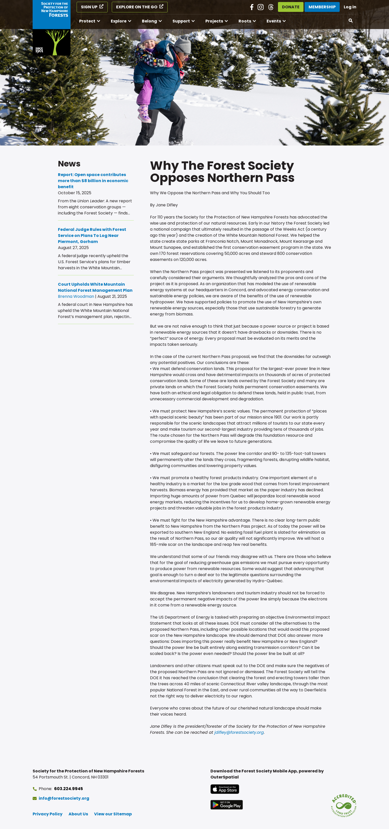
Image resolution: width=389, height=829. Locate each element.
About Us (78, 814)
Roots (245, 21)
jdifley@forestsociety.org (239, 732)
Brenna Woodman (76, 296)
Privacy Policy (47, 814)
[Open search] (350, 20)
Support (181, 21)
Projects (214, 21)
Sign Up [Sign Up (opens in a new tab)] (89, 7)
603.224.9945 (68, 789)
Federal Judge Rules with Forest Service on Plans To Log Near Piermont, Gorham (92, 236)
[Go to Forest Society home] (52, 28)
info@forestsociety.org (64, 798)
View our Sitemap (113, 814)
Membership (322, 7)
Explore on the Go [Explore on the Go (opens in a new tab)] (136, 7)
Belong (149, 21)
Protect (87, 21)
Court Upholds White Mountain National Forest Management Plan (95, 287)
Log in (350, 7)
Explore (118, 21)
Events (274, 21)
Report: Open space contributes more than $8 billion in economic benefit (93, 181)
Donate (290, 7)
